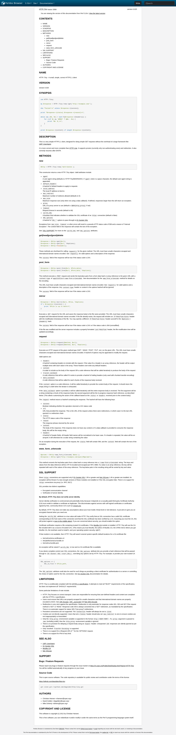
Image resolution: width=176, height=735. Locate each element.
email (95, 728)
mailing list (105, 732)
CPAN (54, 9)
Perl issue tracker (94, 732)
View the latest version (97, 13)
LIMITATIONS (48, 53)
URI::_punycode (75, 602)
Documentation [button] (46, 3)
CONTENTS (45, 18)
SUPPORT (46, 58)
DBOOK (61, 728)
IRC (111, 732)
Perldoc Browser (12, 3)
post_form (49, 41)
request (49, 45)
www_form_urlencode (54, 48)
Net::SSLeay (104, 477)
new (47, 36)
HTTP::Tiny (43, 9)
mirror (48, 43)
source (50, 9)
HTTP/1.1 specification (80, 584)
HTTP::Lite (73, 148)
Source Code (51, 62)
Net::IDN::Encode (91, 602)
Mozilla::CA (98, 525)
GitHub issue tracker (86, 728)
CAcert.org (77, 506)
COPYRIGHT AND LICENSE (53, 67)
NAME (45, 24)
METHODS (47, 33)
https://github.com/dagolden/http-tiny (52, 681)
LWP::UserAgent (45, 144)
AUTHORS (47, 65)
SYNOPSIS (47, 28)
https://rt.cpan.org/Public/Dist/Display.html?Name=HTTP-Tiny (112, 666)
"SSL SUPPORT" (48, 231)
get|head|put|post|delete (54, 38)
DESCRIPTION (48, 31)
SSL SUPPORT (48, 50)
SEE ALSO (47, 55)
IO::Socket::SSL (82, 220)
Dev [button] (35, 3)
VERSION (46, 26)
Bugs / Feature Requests (55, 60)
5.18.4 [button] (27, 3)
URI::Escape (64, 602)
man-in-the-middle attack (63, 521)
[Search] (159, 3)
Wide (138, 3)
